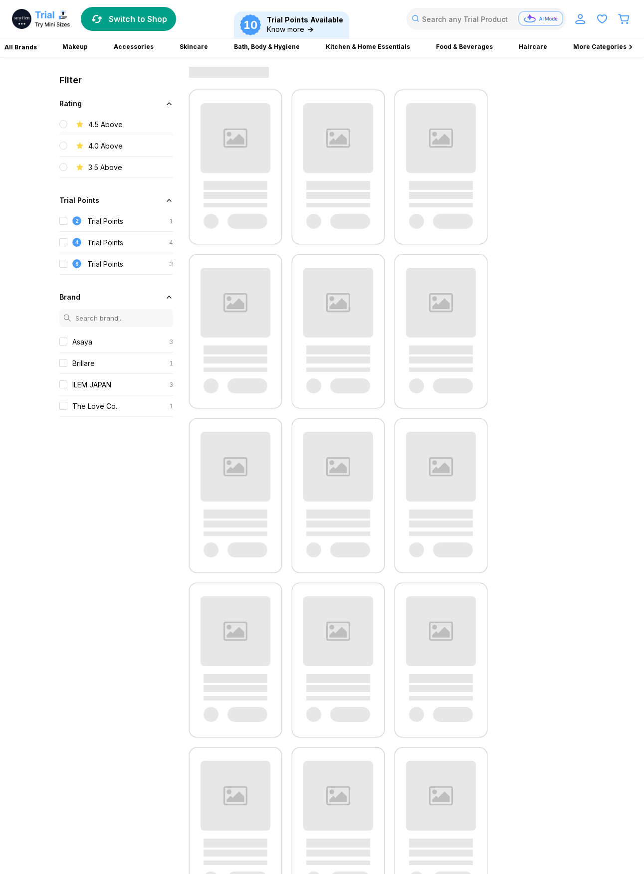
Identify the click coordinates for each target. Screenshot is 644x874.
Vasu (200, 805)
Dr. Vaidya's (230, 805)
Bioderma (147, 794)
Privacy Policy (84, 716)
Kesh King (492, 805)
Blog (183, 684)
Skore (481, 794)
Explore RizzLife (203, 705)
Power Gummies (159, 817)
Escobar (210, 794)
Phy (100, 817)
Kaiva (463, 805)
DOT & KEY (341, 805)
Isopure (437, 805)
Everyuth (241, 794)
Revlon (222, 817)
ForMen (490, 817)
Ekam (435, 817)
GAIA (413, 805)
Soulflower (553, 794)
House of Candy (285, 794)
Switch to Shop (128, 19)
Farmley (461, 817)
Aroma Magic (385, 817)
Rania (458, 794)
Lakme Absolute (537, 805)
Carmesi (180, 794)
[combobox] (486, 19)
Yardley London (337, 817)
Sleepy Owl (513, 794)
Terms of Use (83, 694)
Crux (311, 805)
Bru (416, 817)
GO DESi (295, 817)
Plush (120, 817)
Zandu (69, 794)
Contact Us (79, 684)
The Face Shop (114, 805)
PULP (198, 817)
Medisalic (74, 817)
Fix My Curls (381, 805)
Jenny (324, 794)
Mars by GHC (380, 794)
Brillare (288, 805)
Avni (91, 794)
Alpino (262, 805)
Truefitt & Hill (257, 817)
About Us (191, 694)
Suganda (73, 805)
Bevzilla (114, 794)
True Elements (165, 805)
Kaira (347, 794)
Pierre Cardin (424, 794)
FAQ (67, 705)
